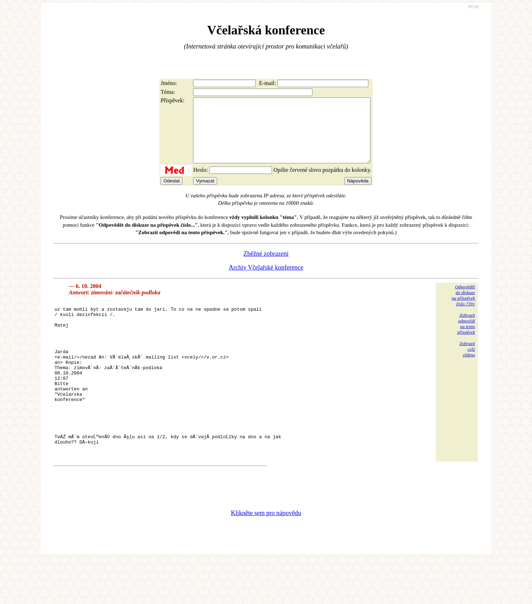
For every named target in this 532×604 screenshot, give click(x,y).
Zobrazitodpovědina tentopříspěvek (466, 336)
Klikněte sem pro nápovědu (266, 556)
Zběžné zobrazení (265, 266)
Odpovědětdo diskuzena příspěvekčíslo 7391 (463, 308)
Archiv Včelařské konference (266, 280)
